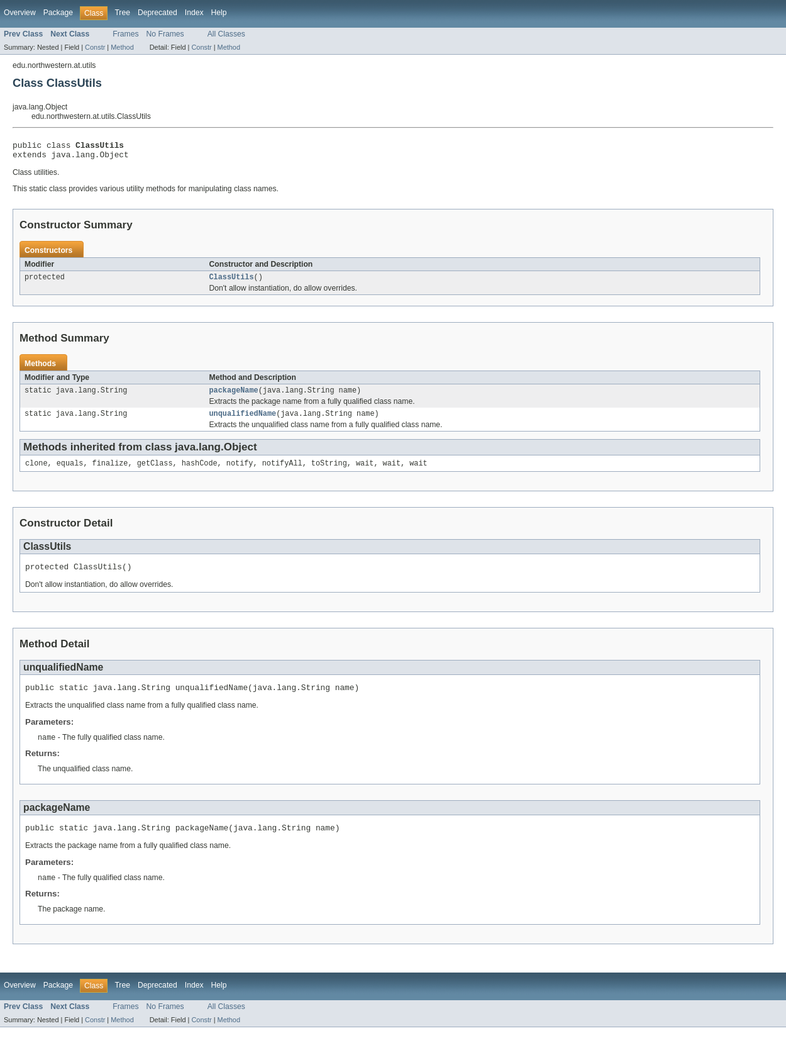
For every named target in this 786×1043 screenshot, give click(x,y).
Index (194, 12)
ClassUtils (231, 282)
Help (219, 12)
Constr (95, 47)
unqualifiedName (243, 421)
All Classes (226, 34)
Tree (122, 12)
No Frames (165, 34)
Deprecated (157, 12)
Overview (20, 12)
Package (58, 12)
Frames (125, 34)
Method (122, 47)
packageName (233, 396)
